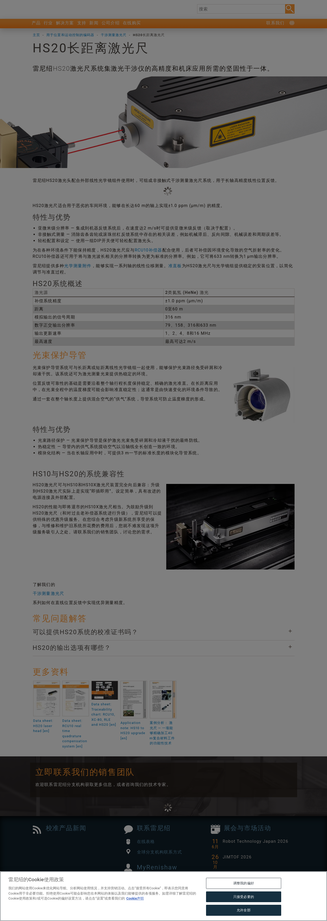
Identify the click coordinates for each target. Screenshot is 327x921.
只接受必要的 (243, 908)
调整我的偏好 (243, 894)
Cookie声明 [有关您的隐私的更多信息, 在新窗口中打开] (135, 910)
